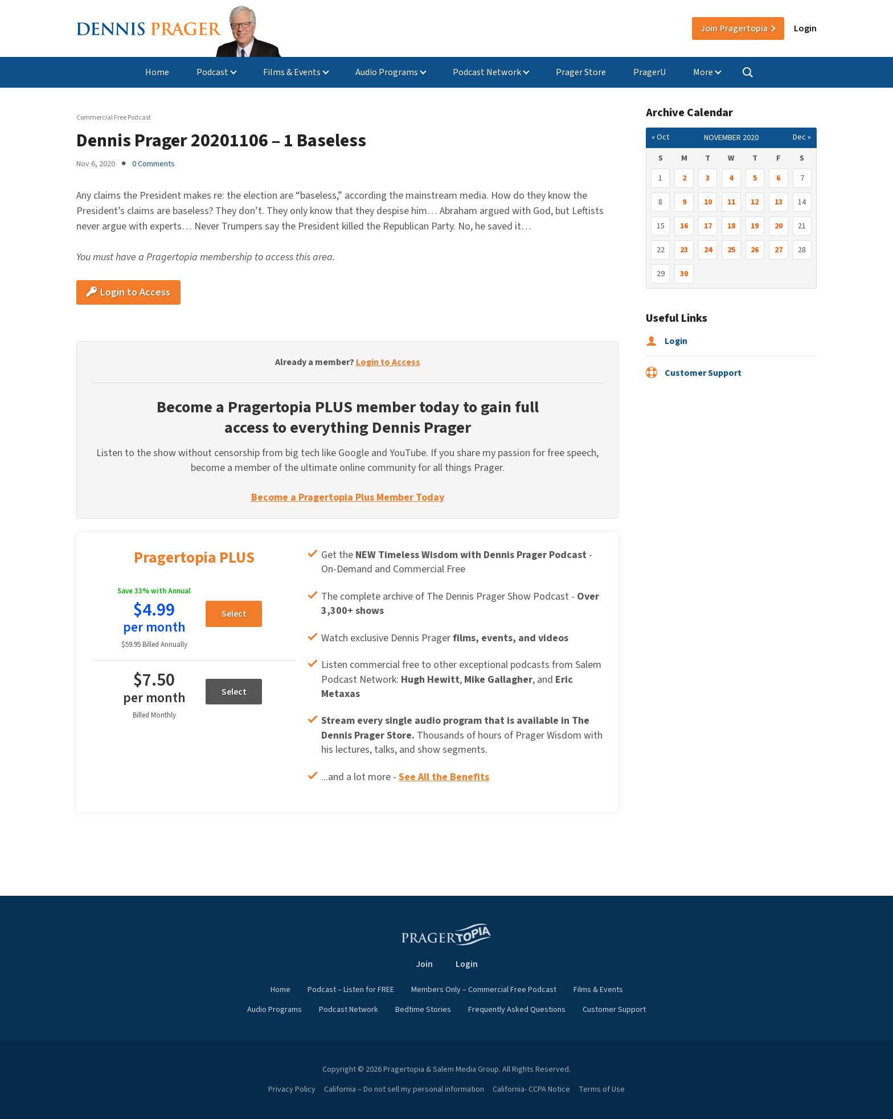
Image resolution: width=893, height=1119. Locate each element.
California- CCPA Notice (531, 1089)
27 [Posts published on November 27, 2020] (779, 250)
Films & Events (292, 72)
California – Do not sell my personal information (404, 1089)
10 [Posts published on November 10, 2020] (708, 202)
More (703, 72)
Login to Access (128, 292)
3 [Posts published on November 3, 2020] (708, 178)
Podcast (212, 72)
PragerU (649, 72)
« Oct (660, 137)
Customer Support (694, 373)
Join (734, 28)
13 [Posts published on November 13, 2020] (779, 202)
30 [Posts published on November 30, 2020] (684, 274)
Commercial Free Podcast (113, 117)
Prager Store (581, 72)
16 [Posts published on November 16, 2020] (684, 226)
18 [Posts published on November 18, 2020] (731, 226)
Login (805, 28)
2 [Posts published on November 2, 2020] (684, 178)
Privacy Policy (292, 1089)
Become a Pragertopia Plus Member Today (347, 497)
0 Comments (153, 164)
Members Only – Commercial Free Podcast (483, 989)
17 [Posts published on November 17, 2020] (708, 226)
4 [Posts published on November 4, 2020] (731, 178)
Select (234, 614)
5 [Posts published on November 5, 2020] (755, 178)
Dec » (802, 137)
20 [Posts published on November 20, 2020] (779, 226)
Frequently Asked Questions (517, 1009)
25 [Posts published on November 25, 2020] (731, 250)
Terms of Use (602, 1089)
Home (157, 72)
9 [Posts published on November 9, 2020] (684, 202)
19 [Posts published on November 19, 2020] (755, 226)
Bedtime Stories (423, 1009)
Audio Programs (386, 72)
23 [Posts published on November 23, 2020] (684, 250)
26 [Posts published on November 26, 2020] (755, 250)
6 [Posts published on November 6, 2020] (778, 178)
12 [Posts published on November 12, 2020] (755, 202)
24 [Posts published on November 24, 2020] (708, 250)
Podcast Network (487, 72)
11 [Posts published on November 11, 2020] (731, 202)
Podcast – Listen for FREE (351, 989)
